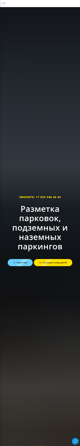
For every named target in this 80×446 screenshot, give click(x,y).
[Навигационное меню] (4, 3)
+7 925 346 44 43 (48, 197)
